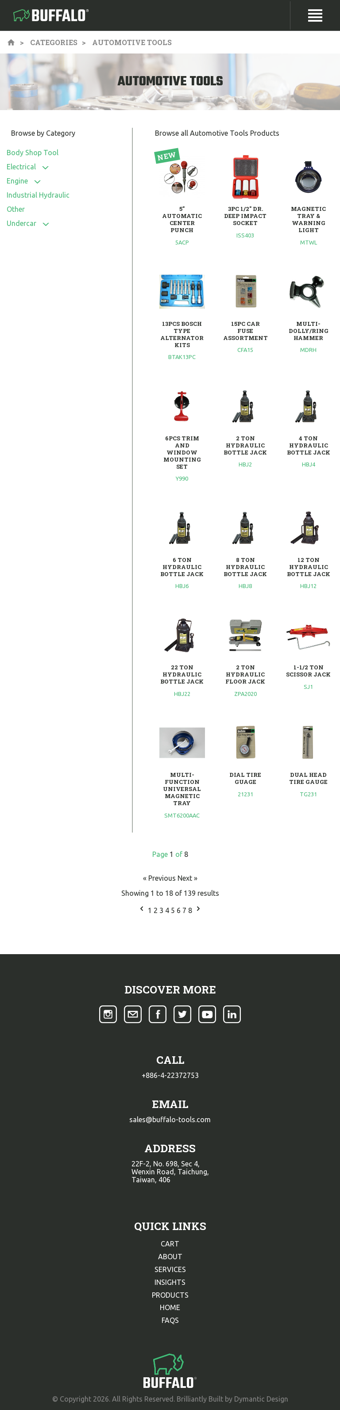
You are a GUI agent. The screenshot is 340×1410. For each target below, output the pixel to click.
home (170, 1307)
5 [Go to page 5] (174, 910)
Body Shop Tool (32, 153)
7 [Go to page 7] (185, 910)
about (170, 1257)
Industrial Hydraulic (38, 195)
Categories (53, 42)
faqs (170, 1320)
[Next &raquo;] (198, 910)
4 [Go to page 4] (168, 910)
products (170, 1295)
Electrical (21, 167)
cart (170, 1244)
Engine (17, 181)
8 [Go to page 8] (191, 910)
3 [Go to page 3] (162, 910)
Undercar (21, 223)
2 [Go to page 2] (156, 910)
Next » (187, 878)
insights (170, 1282)
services (170, 1269)
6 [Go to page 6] (179, 910)
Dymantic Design (261, 1399)
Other (16, 209)
